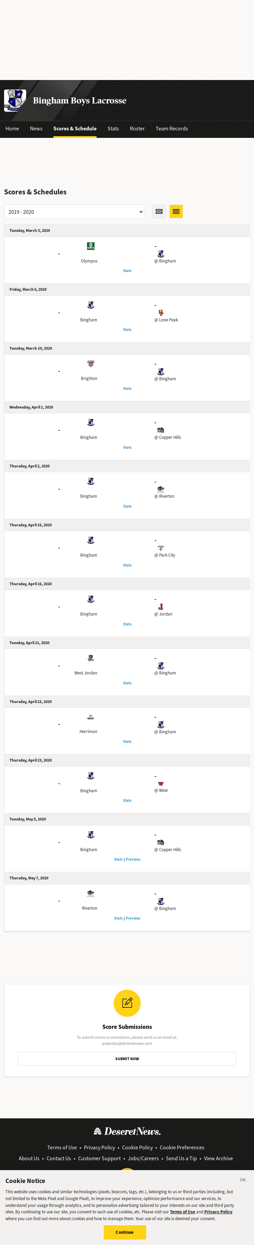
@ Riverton (164, 496)
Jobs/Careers (143, 1158)
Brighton (89, 378)
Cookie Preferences (182, 1147)
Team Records (172, 128)
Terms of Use (62, 1147)
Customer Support (99, 1158)
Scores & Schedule (75, 128)
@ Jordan (163, 614)
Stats (113, 128)
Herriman (88, 731)
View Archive (218, 1158)
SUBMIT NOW (127, 1059)
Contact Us (59, 1158)
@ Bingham (165, 261)
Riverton (89, 908)
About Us (29, 1158)
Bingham (88, 320)
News (36, 128)
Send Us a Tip (181, 1158)
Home (12, 128)
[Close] (243, 1184)
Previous (133, 859)
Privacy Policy (99, 1147)
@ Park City (164, 555)
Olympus (89, 261)
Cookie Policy (137, 1147)
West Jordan (85, 673)
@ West (161, 790)
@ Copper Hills (167, 437)
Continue (125, 1236)
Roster (137, 128)
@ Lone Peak (166, 320)
